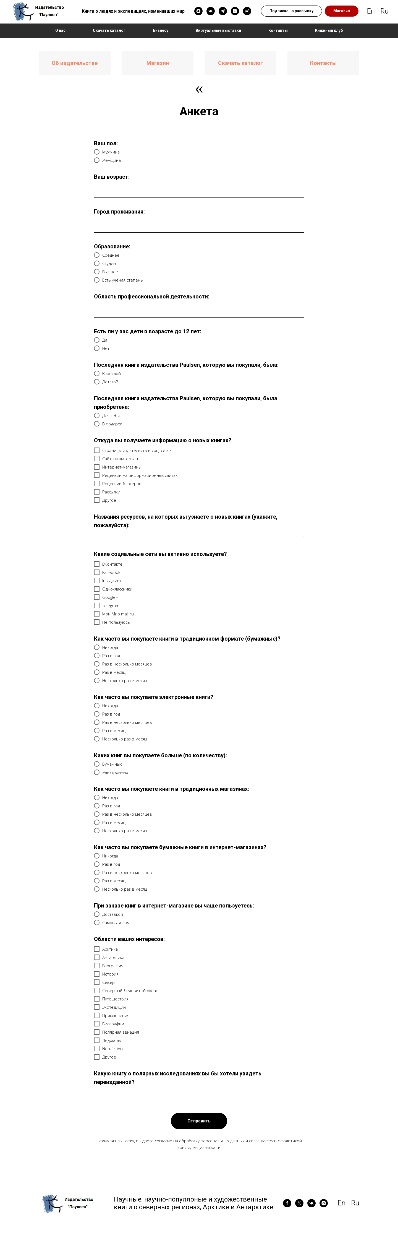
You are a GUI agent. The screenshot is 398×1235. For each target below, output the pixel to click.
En (371, 11)
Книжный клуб (329, 30)
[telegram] (223, 11)
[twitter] (299, 1203)
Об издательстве (75, 63)
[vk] (210, 11)
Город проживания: (119, 211)
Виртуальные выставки (218, 30)
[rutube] (247, 11)
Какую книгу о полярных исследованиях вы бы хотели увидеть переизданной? (177, 1077)
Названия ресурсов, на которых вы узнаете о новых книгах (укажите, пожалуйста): (185, 521)
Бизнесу (160, 30)
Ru (384, 11)
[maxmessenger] (198, 11)
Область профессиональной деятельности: (151, 296)
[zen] (235, 11)
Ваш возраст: (112, 176)
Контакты (278, 30)
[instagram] (324, 1203)
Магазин (157, 63)
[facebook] (287, 1203)
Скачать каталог (109, 30)
